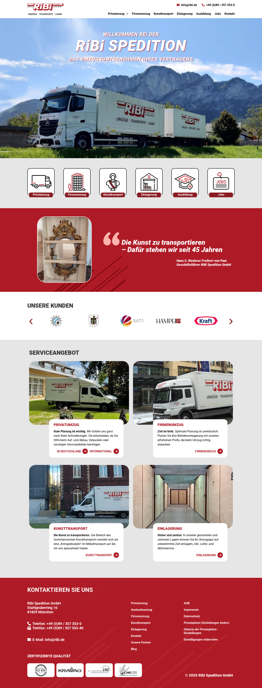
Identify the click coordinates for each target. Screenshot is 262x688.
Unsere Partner (141, 642)
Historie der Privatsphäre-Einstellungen (201, 631)
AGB (187, 603)
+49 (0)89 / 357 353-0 (220, 5)
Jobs (218, 13)
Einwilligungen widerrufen (201, 639)
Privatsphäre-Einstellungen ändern (206, 623)
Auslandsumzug (141, 609)
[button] (31, 321)
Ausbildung (203, 13)
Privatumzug (118, 14)
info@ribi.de (189, 5)
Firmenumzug (141, 13)
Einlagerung (184, 13)
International (101, 451)
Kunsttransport (163, 13)
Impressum (191, 609)
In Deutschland (69, 451)
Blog (134, 649)
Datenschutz (192, 616)
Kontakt (230, 13)
